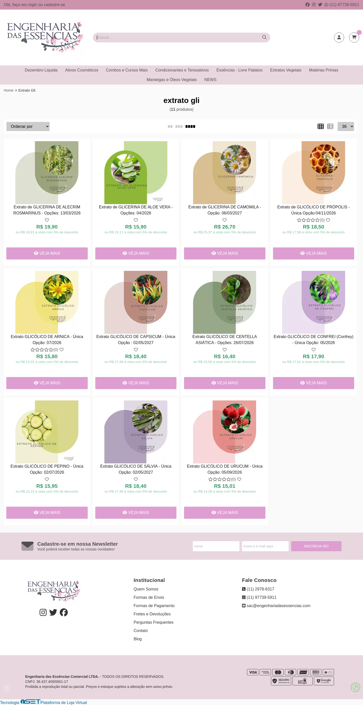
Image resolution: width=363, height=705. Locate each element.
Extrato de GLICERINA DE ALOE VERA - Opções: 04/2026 (136, 210)
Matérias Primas (323, 70)
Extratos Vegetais (286, 70)
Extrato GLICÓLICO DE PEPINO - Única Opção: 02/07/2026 (47, 469)
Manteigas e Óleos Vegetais (171, 80)
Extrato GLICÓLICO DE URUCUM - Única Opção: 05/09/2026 (224, 469)
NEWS (210, 80)
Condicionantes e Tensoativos (182, 70)
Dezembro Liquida (41, 70)
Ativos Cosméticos (81, 70)
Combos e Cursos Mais (127, 70)
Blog (138, 639)
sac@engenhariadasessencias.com (276, 606)
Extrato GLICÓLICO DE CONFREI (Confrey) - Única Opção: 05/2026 (313, 340)
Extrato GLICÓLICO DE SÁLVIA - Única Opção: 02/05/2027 (135, 469)
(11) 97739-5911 (342, 5)
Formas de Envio (149, 597)
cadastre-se (54, 5)
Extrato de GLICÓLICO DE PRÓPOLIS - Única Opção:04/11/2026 (313, 210)
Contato (141, 630)
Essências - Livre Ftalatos (239, 70)
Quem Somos (146, 589)
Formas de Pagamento (154, 606)
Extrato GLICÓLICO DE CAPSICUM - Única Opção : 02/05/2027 (135, 340)
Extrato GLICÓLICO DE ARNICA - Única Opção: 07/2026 (47, 340)
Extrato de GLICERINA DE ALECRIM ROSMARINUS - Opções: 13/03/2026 (47, 210)
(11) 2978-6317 (258, 589)
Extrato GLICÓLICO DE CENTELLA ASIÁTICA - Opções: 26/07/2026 (224, 340)
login (33, 5)
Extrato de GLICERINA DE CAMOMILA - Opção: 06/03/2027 (224, 210)
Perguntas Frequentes (153, 622)
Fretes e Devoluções (152, 614)
